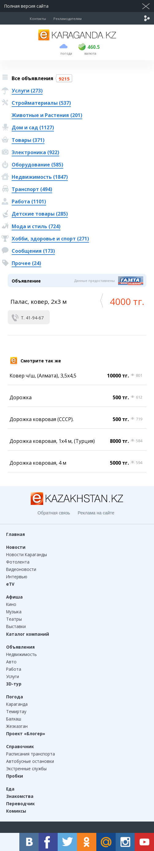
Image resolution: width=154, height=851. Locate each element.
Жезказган (17, 726)
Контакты (38, 18)
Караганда (17, 704)
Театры (14, 619)
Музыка (13, 612)
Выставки (16, 626)
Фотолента (17, 562)
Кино (11, 604)
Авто (11, 662)
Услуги (12, 676)
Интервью (16, 577)
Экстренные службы (26, 768)
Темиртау (16, 711)
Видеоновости (21, 569)
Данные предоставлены (94, 280)
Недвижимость (21, 654)
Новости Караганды (26, 554)
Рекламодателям (67, 18)
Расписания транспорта (30, 754)
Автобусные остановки (30, 761)
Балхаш (13, 719)
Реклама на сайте (96, 512)
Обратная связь (53, 512)
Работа (13, 669)
